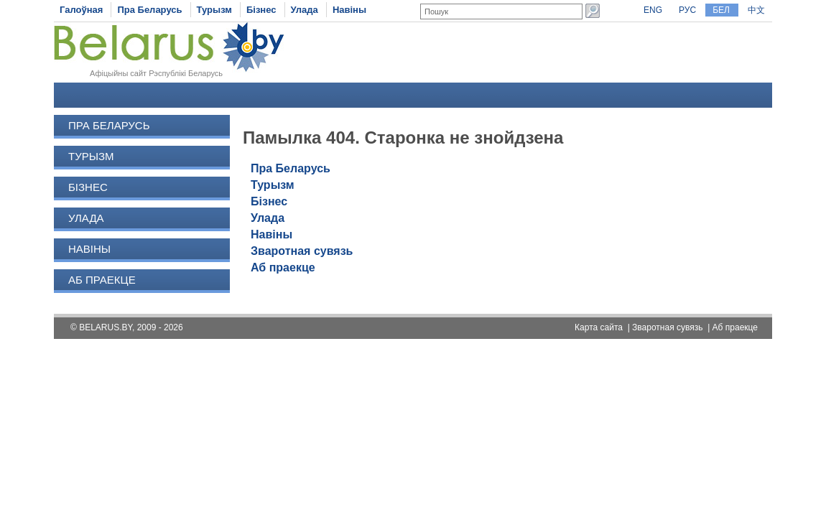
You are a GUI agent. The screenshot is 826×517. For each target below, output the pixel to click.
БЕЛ (721, 10)
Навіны (349, 9)
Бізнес (261, 9)
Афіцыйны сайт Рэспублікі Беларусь (156, 73)
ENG (653, 10)
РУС (687, 10)
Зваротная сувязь (302, 251)
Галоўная (81, 9)
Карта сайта (599, 327)
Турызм (214, 9)
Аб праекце (102, 280)
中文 (756, 10)
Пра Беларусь (149, 9)
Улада (304, 9)
